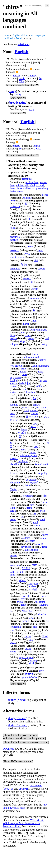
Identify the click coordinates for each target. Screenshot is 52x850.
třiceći (45, 636)
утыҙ (28, 253)
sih (22, 516)
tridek (35, 354)
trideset (33, 586)
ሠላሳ (12, 200)
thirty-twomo (16, 191)
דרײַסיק (29, 674)
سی (38, 543)
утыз (24, 610)
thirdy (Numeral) (17, 718)
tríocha (34, 413)
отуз (35, 423)
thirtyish (40, 185)
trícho (45, 534)
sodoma (26, 538)
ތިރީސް (22, 341)
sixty (31, 109)
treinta (20, 601)
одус (23, 599)
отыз (33, 426)
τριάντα (13, 386)
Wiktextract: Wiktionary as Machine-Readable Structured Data (23, 823)
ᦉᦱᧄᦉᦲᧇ (42, 473)
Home (6, 35)
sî (35, 513)
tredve (31, 338)
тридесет (33, 583)
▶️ (31, 69)
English (21, 51)
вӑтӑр (26, 323)
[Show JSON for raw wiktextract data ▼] (26, 742)
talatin (13, 392)
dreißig (13, 380)
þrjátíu (36, 404)
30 (40, 78)
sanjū (35, 416)
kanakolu (30, 392)
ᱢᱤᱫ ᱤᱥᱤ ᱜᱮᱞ (17, 571)
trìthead (22, 580)
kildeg (13, 651)
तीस (34, 398)
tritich (31, 663)
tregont (41, 268)
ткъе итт (34, 298)
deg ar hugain (26, 657)
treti (47, 338)
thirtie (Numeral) (17, 725)
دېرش (44, 538)
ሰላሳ (31, 618)
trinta (40, 371)
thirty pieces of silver (20, 188)
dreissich (30, 540)
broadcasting (17, 102)
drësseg (13, 473)
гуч (45, 502)
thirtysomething (40, 188)
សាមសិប (21, 432)
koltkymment (31, 410)
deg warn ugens (39, 329)
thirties (16, 75)
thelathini (40, 601)
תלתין (13, 228)
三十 (28, 416)
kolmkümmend (31, 357)
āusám (24, 429)
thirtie (22, 78)
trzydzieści (26, 546)
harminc (14, 404)
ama (32, 505)
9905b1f (23, 788)
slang (12, 91)
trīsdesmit (23, 461)
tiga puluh (41, 407)
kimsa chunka (31, 549)
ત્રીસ (39, 386)
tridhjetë (27, 197)
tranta (28, 335)
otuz (40, 250)
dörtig (13, 510)
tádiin (12, 507)
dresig (28, 648)
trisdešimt (15, 464)
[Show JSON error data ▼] (18, 761)
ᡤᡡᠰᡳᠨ (13, 489)
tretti (42, 519)
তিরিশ (24, 264)
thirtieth (20, 185)
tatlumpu (43, 604)
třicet (12, 335)
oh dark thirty (32, 182)
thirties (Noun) (16, 699)
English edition (20, 35)
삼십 (12, 443)
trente (23, 368)
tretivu (43, 360)
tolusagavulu (16, 365)
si (43, 543)
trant (24, 389)
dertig (45, 194)
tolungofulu (15, 626)
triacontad (27, 178)
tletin (27, 485)
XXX (21, 81)
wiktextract (36, 785)
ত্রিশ (36, 260)
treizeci (13, 555)
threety (33, 75)
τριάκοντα (15, 206)
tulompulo (15, 268)
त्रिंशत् (34, 565)
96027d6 (8, 788)
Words (19, 38)
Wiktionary (24, 44)
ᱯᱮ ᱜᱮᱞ (26, 568)
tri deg (33, 660)
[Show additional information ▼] (22, 85)
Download (8, 748)
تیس (30, 639)
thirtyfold (30, 185)
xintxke (27, 636)
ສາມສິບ (14, 458)
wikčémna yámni (28, 455)
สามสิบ (42, 614)
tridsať (26, 596)
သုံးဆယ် (27, 278)
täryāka (25, 621)
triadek (25, 407)
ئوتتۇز (13, 642)
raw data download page (25, 806)
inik (34, 320)
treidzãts (14, 239)
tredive (13, 338)
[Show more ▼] (18, 97)
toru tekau (28, 495)
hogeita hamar (17, 257)
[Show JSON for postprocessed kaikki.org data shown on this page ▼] (24, 737)
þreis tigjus (24, 383)
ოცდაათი (15, 377)
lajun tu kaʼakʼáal (29, 677)
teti (47, 621)
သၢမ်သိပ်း (33, 589)
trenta (30, 246)
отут (41, 670)
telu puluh (15, 482)
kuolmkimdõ (41, 464)
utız (30, 610)
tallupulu (14, 344)
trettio (23, 604)
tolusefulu (15, 565)
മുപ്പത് (33, 482)
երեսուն (15, 237)
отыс (42, 510)
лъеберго (14, 250)
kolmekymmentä (40, 365)
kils (30, 651)
